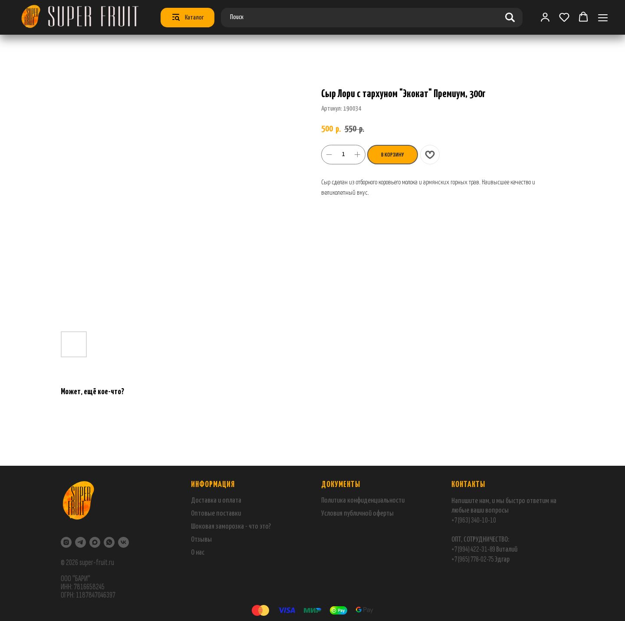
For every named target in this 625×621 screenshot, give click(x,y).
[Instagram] (66, 542)
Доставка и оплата (216, 500)
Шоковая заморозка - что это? (231, 526)
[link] (545, 17)
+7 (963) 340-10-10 (473, 520)
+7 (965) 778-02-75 (472, 559)
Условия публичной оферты (357, 513)
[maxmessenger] (94, 542)
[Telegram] (80, 542)
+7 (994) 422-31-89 (473, 549)
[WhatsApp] (109, 542)
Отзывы (201, 539)
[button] (564, 17)
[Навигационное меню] (603, 17)
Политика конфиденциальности (363, 500)
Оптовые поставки (216, 513)
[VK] (123, 542)
